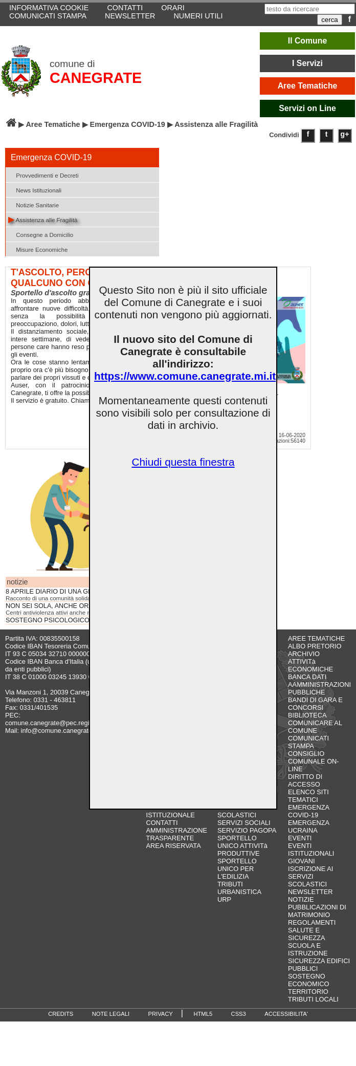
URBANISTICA (239, 892)
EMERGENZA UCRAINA (308, 826)
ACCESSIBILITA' (286, 1014)
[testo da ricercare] (309, 9)
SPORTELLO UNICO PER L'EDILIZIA (237, 868)
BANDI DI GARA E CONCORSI (315, 703)
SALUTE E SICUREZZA (306, 934)
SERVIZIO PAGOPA (246, 830)
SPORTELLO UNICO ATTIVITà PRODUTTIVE (242, 845)
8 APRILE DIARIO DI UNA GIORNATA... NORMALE (80, 591)
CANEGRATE (96, 78)
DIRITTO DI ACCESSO (305, 780)
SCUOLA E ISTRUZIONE (308, 949)
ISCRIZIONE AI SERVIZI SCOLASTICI (310, 876)
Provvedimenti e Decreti (43, 174)
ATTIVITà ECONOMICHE (310, 665)
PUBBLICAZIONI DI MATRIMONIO (317, 911)
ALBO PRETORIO (314, 646)
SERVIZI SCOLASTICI (236, 811)
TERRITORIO (308, 991)
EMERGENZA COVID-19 (308, 811)
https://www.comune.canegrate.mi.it (185, 376)
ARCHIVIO (304, 654)
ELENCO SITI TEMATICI (308, 795)
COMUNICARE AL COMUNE (315, 726)
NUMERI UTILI (197, 16)
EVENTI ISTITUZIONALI (311, 849)
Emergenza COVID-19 (127, 124)
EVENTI (300, 838)
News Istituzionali (34, 189)
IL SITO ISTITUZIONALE (170, 811)
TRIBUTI (230, 884)
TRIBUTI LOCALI (313, 999)
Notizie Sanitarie (33, 204)
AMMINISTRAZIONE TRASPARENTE (176, 834)
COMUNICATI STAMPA (47, 16)
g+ (345, 134)
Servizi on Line (307, 108)
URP (224, 899)
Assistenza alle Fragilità (43, 219)
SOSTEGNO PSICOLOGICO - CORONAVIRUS (74, 620)
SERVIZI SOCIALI (244, 822)
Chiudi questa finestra (182, 462)
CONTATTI (162, 822)
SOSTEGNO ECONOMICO (308, 980)
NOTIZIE (301, 899)
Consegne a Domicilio (40, 234)
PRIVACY (160, 1014)
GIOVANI (301, 861)
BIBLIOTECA (307, 715)
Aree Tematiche (308, 85)
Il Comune (307, 40)
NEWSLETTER (130, 16)
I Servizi (307, 63)
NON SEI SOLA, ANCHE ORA (49, 606)
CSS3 (238, 1014)
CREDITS (60, 1014)
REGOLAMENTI (312, 922)
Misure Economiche (38, 249)
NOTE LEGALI (110, 1014)
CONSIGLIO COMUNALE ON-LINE (313, 761)
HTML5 (202, 1014)
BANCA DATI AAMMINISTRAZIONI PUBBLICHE (319, 684)
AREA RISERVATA (173, 846)
